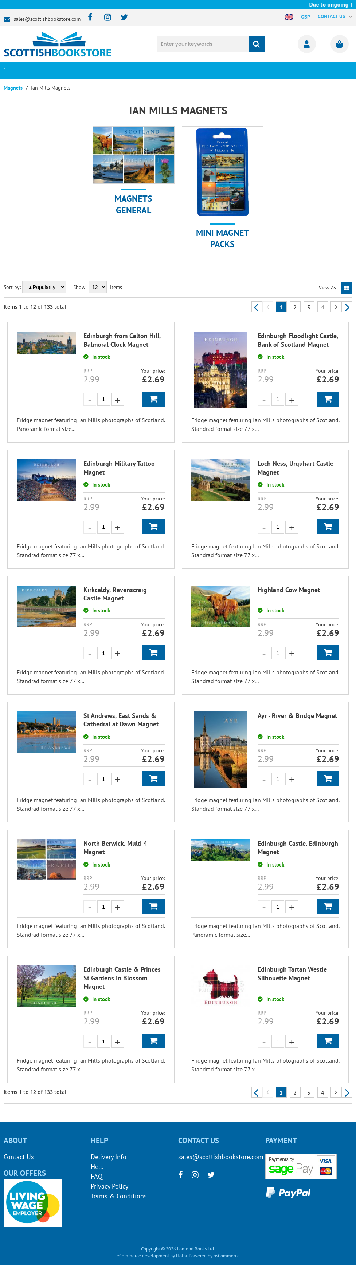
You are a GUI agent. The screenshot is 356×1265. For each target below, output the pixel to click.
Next (346, 306)
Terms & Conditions (119, 1196)
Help (97, 1166)
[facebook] (88, 17)
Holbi (181, 1256)
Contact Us (19, 1157)
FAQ (96, 1176)
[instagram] (104, 17)
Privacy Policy (109, 1186)
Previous (256, 306)
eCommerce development (143, 1256)
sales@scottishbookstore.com (47, 19)
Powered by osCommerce (214, 1256)
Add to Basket (153, 399)
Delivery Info (108, 1157)
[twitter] (121, 17)
